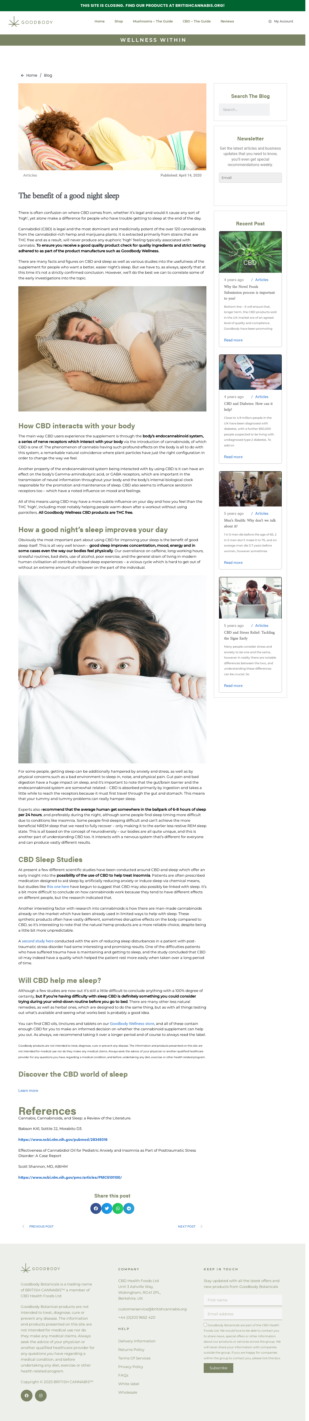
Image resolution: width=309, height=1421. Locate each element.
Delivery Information (137, 1341)
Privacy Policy (130, 1366)
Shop (119, 21)
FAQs (123, 1375)
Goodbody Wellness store (132, 1023)
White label (128, 1383)
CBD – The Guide (197, 21)
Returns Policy (131, 1349)
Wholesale (127, 1392)
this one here (58, 886)
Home (100, 21)
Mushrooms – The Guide (153, 21)
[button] (95, 1208)
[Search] (276, 110)
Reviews (227, 21)
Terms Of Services (134, 1358)
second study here (37, 941)
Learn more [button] (28, 1090)
